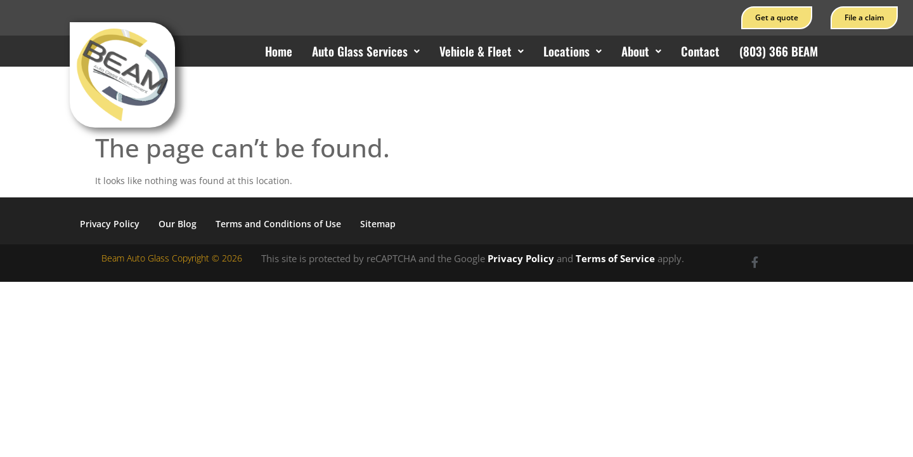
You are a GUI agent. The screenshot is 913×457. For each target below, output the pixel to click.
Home (278, 51)
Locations (572, 51)
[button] (366, 51)
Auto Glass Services (366, 51)
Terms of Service (615, 258)
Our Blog (178, 224)
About (641, 51)
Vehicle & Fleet (481, 51)
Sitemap (378, 224)
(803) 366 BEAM (778, 51)
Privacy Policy (109, 224)
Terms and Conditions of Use (278, 224)
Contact (700, 51)
